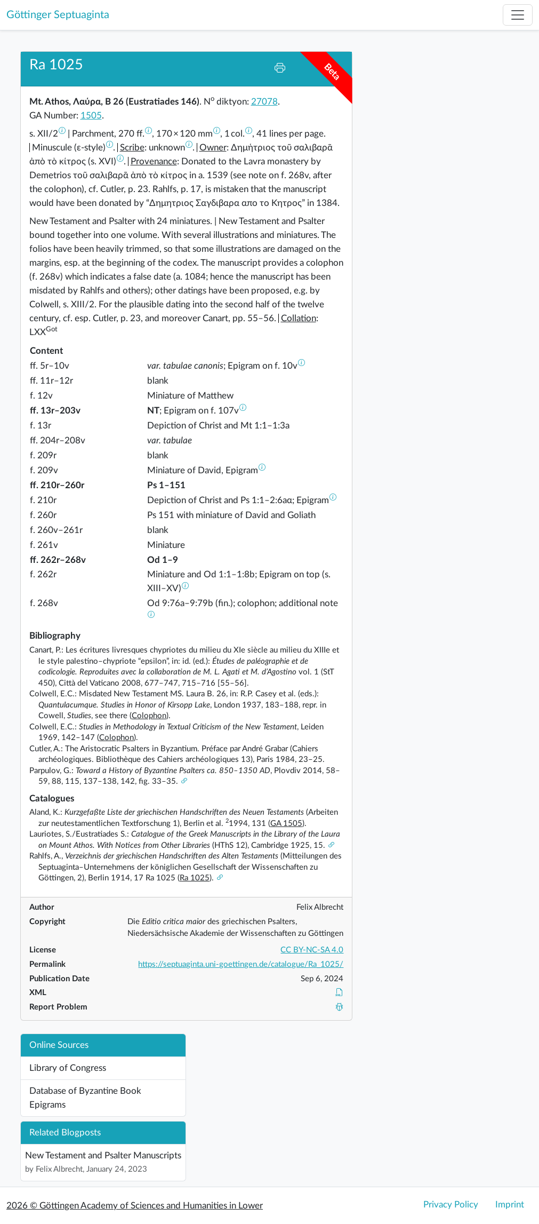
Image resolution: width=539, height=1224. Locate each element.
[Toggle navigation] (518, 15)
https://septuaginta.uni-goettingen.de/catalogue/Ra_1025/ (240, 964)
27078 (264, 101)
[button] (62, 133)
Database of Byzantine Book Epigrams (85, 1097)
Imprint (509, 1204)
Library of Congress (67, 1067)
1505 (91, 115)
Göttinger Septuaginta (57, 15)
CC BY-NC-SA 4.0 (311, 950)
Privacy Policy (450, 1204)
